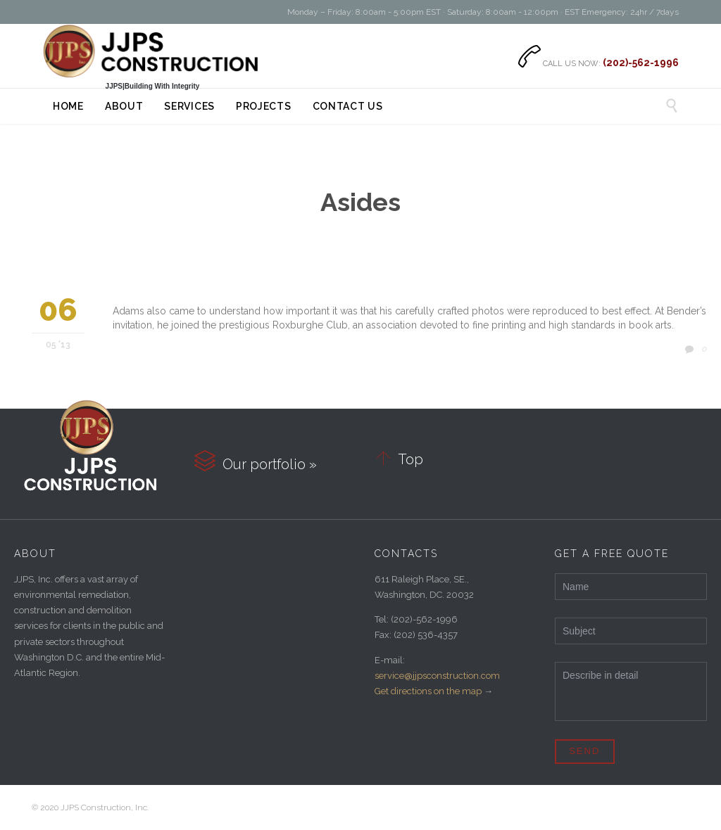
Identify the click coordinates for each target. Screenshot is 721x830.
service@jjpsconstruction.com (437, 675)
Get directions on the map (428, 691)
